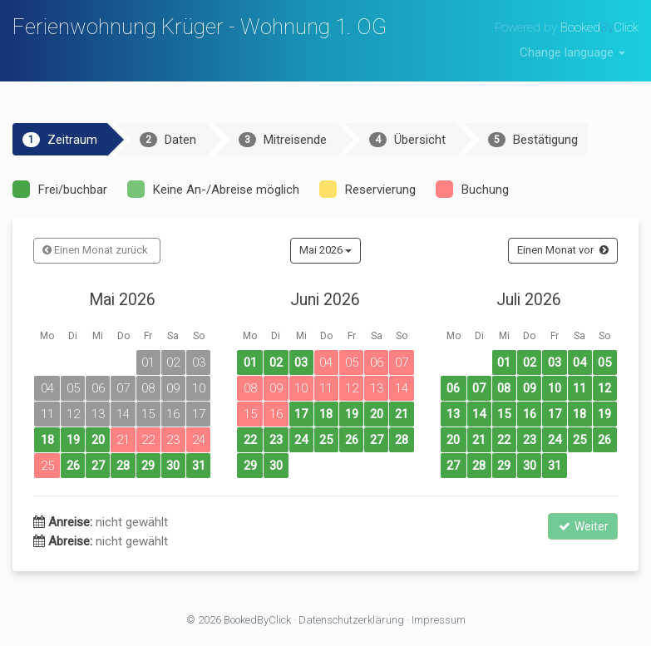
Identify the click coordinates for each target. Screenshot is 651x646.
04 (579, 362)
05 (604, 362)
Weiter (583, 526)
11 (579, 388)
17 (301, 414)
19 (73, 439)
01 (250, 362)
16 (529, 414)
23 (276, 439)
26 (73, 465)
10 (554, 388)
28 (123, 465)
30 (173, 465)
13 (453, 414)
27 (98, 465)
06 (453, 388)
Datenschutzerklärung (351, 620)
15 (503, 414)
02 (276, 362)
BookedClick (599, 27)
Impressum (439, 620)
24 (301, 439)
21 (401, 414)
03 (301, 362)
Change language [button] (572, 52)
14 (479, 414)
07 (479, 388)
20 (98, 439)
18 (47, 439)
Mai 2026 (325, 250)
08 (503, 388)
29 (148, 465)
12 (604, 388)
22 (250, 439)
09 (529, 388)
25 (326, 439)
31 (198, 465)
